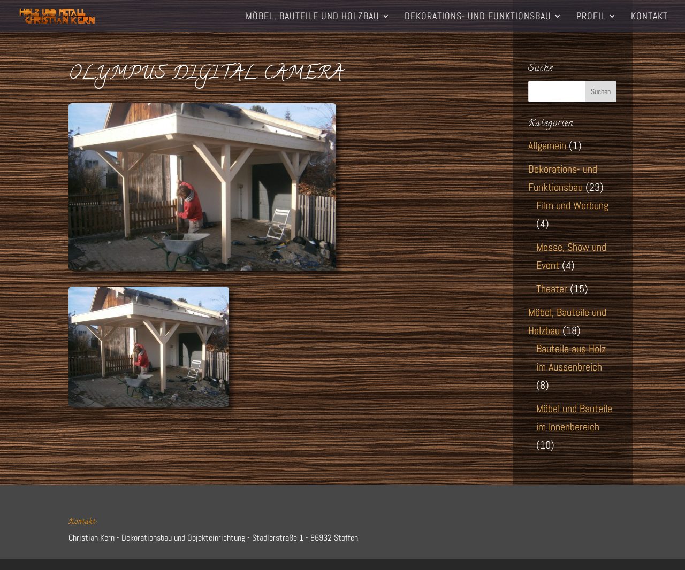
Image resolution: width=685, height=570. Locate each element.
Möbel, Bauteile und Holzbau (312, 17)
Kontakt (649, 17)
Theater (551, 289)
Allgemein (547, 145)
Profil (591, 17)
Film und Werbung (572, 205)
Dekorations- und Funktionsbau (478, 17)
